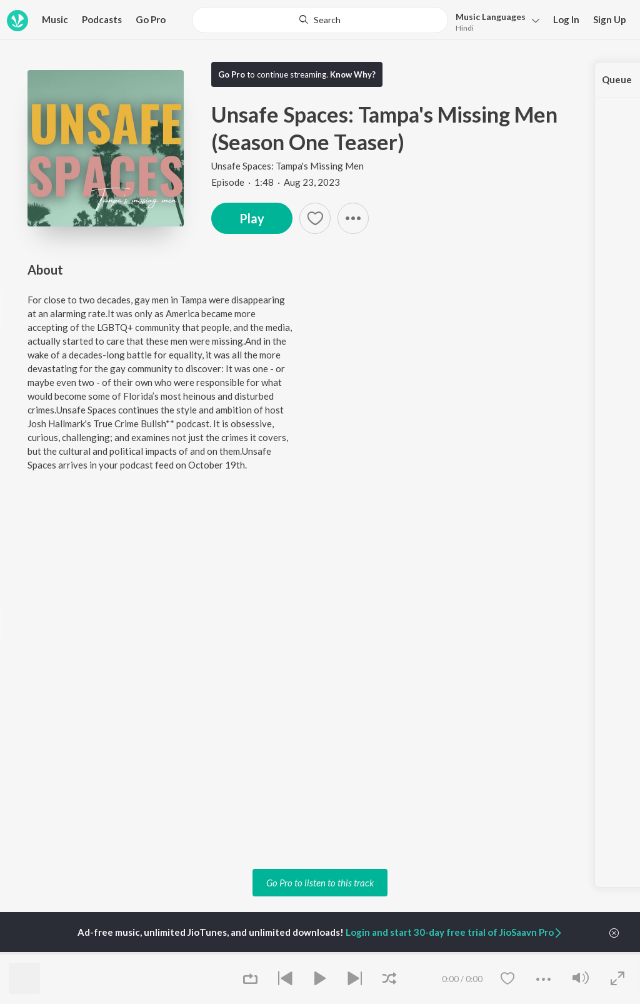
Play (251, 218)
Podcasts (102, 19)
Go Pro (151, 19)
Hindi (465, 28)
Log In (566, 19)
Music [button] (55, 19)
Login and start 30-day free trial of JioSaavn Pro (454, 932)
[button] (353, 218)
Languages (491, 16)
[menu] (494, 21)
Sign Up (609, 19)
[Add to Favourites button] (315, 218)
